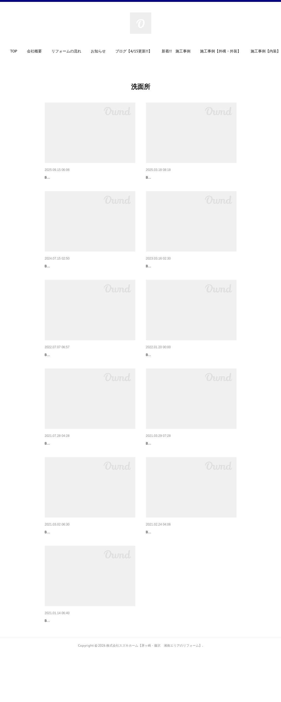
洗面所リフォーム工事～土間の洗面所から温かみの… (89, 661)
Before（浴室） (56, 185)
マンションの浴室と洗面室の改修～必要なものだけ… (89, 177)
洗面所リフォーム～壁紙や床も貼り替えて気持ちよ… (190, 467)
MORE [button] (261, 51)
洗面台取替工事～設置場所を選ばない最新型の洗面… (190, 564)
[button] (18, 52)
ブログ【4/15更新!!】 (138, 51)
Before (150, 185)
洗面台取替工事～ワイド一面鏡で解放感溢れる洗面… (89, 274)
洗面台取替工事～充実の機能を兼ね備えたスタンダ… (89, 467)
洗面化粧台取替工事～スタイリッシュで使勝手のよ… (190, 371)
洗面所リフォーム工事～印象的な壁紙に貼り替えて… (89, 371)
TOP (18, 51)
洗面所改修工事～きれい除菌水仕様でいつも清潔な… (190, 177)
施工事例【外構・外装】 (225, 51)
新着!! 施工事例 (181, 51)
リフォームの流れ (71, 51)
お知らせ (103, 51)
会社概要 (39, 51)
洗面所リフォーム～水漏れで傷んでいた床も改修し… (89, 564)
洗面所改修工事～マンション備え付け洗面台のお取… (190, 274)
